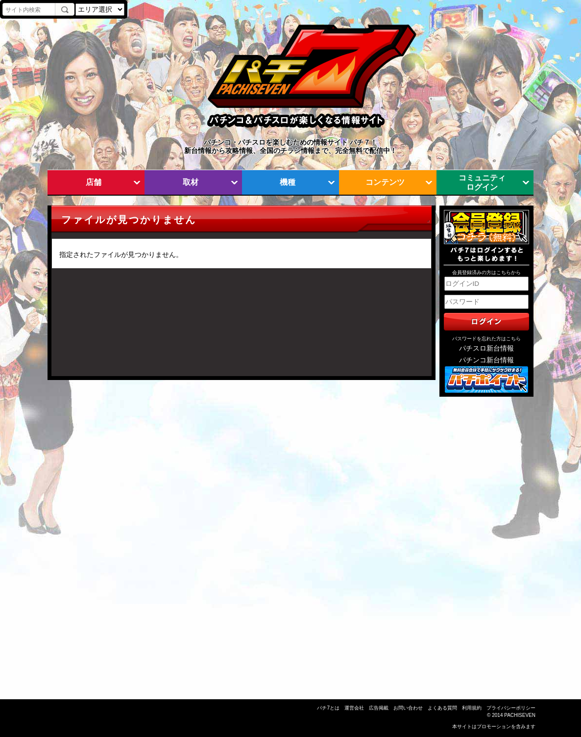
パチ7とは (328, 708)
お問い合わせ (408, 708)
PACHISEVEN (519, 715)
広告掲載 (378, 708)
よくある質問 (442, 708)
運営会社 (354, 708)
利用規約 (472, 708)
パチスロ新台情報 (486, 348)
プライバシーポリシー (510, 708)
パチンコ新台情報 (486, 360)
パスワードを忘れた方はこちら (486, 338)
